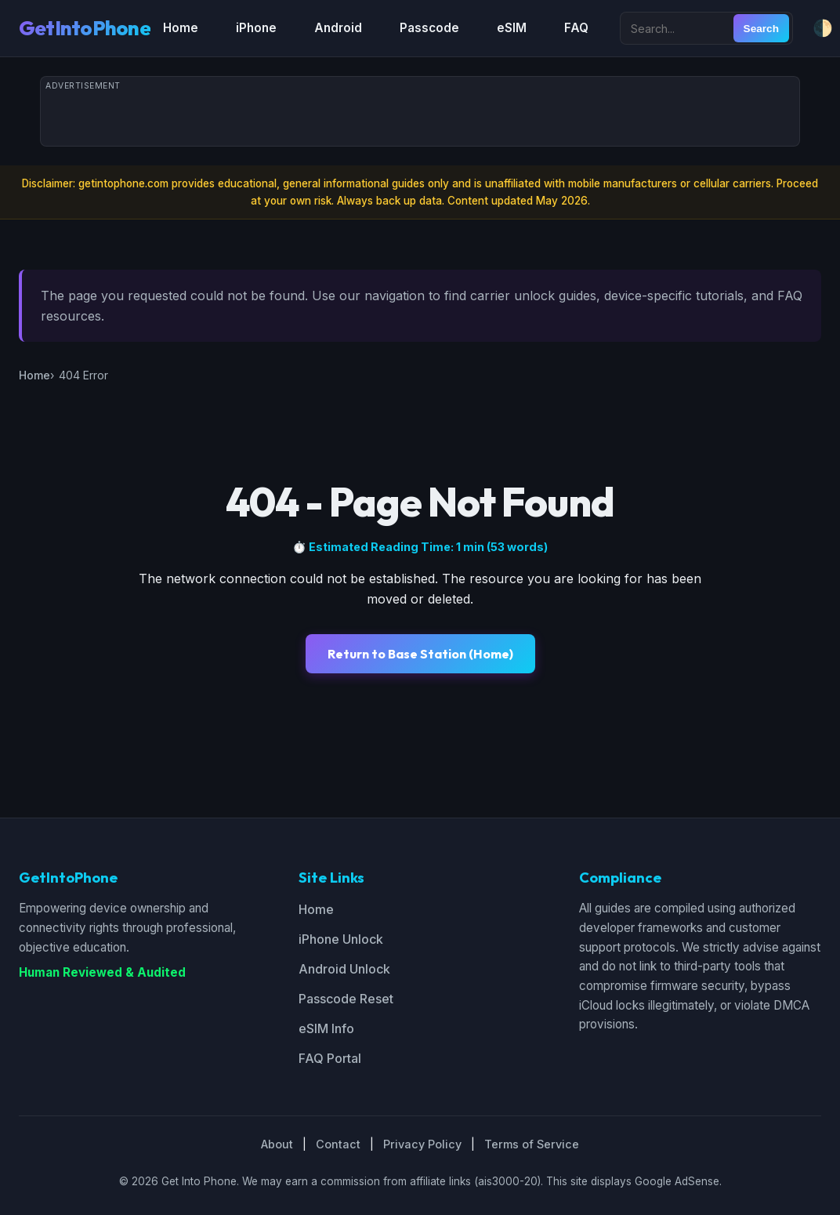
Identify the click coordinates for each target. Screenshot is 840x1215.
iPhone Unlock (341, 939)
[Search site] (678, 28)
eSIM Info (326, 1028)
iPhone (256, 27)
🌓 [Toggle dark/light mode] (823, 28)
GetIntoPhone (84, 28)
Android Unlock (344, 969)
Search (761, 28)
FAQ (576, 27)
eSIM (512, 27)
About (277, 1144)
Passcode (429, 27)
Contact (338, 1144)
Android (338, 27)
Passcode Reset (346, 998)
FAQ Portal (330, 1058)
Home (180, 27)
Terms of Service (531, 1144)
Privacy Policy (422, 1144)
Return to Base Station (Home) (420, 654)
